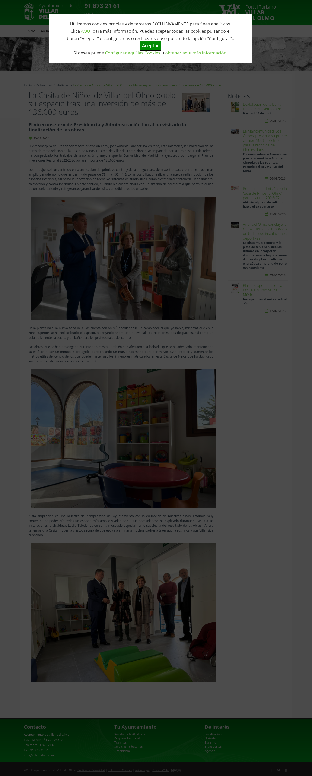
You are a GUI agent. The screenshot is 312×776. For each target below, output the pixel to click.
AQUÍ (86, 31)
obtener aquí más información (195, 53)
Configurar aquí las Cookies (132, 53)
